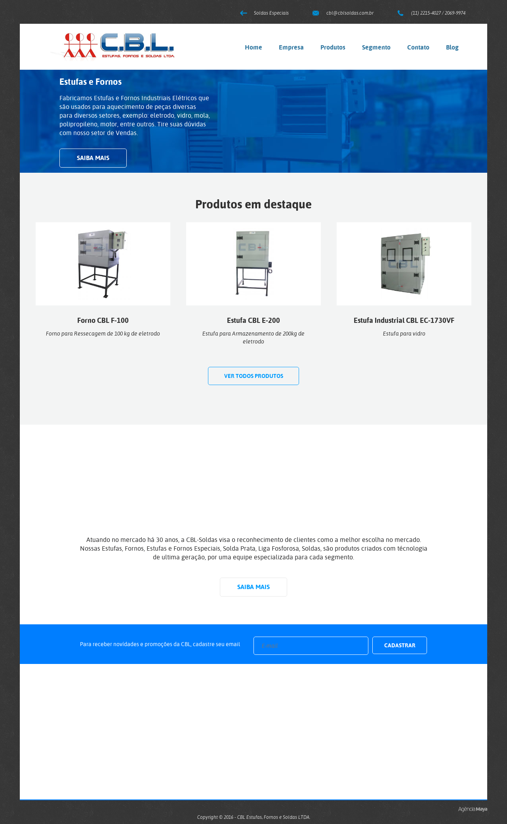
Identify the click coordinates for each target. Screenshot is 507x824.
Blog (452, 47)
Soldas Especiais (271, 13)
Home (253, 47)
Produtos (332, 47)
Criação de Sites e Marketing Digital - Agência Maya (472, 809)
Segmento (376, 47)
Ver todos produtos (253, 376)
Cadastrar (400, 645)
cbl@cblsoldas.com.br (350, 13)
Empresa (291, 47)
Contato (418, 47)
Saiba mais (93, 158)
